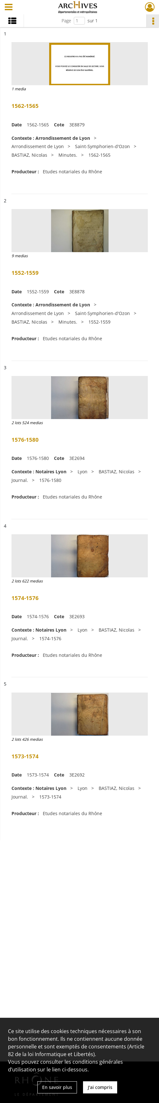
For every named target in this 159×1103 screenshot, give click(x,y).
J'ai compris (100, 1087)
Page (66, 21)
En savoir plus (57, 1087)
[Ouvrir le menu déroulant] (8, 7)
